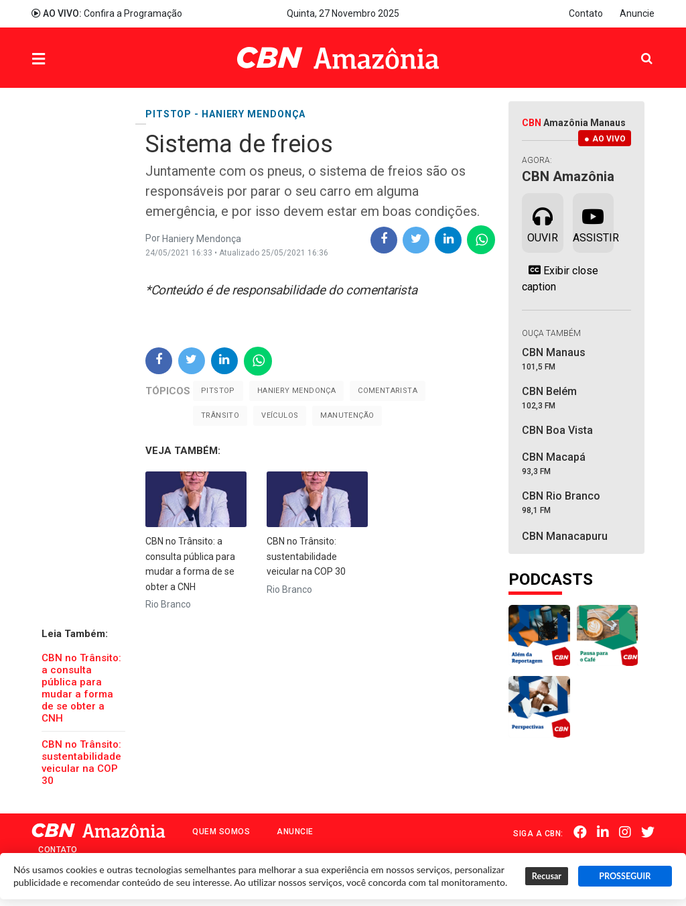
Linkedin (603, 832)
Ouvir (542, 222)
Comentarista (387, 390)
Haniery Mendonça (296, 390)
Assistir (593, 222)
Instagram (625, 832)
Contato (586, 13)
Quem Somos (221, 831)
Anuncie (637, 13)
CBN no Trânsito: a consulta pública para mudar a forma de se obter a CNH (81, 688)
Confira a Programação (106, 13)
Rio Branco (168, 604)
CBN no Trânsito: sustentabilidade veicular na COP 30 (81, 762)
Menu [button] (65, 59)
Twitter (648, 832)
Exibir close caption (560, 278)
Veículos (279, 415)
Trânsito (220, 415)
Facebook (580, 832)
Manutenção (347, 415)
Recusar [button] (546, 876)
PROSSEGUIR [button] (624, 876)
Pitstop (218, 390)
